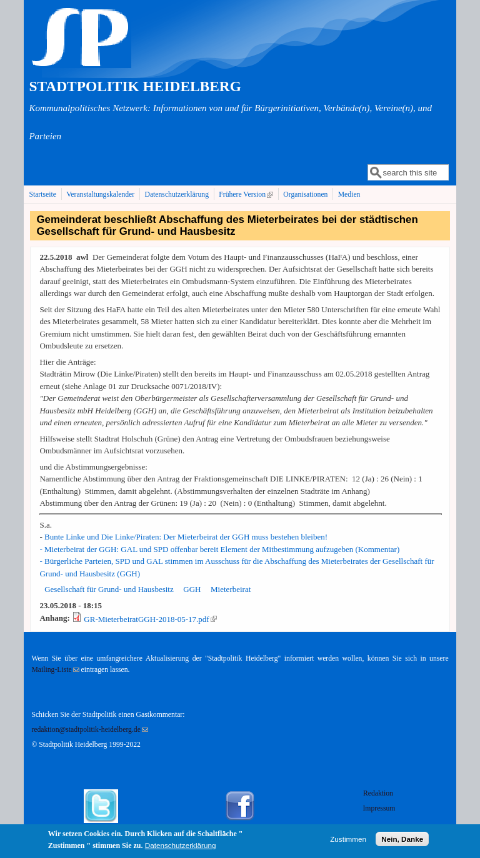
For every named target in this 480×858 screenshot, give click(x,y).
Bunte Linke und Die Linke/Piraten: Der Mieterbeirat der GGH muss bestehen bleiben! (186, 536)
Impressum (378, 808)
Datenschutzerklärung (176, 194)
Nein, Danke (402, 841)
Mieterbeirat (231, 589)
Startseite (42, 194)
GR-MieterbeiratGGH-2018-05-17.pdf (150, 619)
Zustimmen (348, 841)
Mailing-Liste (55, 670)
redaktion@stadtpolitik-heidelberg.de (89, 730)
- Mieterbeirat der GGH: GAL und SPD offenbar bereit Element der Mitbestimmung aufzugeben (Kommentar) (219, 549)
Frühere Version (247, 194)
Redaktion (379, 793)
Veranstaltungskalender (100, 194)
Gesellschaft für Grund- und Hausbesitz (109, 589)
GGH (192, 589)
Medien (349, 194)
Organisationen (305, 194)
